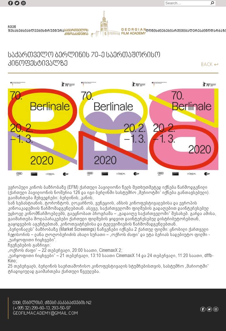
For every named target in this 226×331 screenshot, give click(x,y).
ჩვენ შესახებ (15, 29)
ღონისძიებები (159, 31)
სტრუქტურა (53, 31)
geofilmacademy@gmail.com (45, 313)
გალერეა (193, 31)
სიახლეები (32, 31)
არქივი (178, 31)
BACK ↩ (209, 65)
